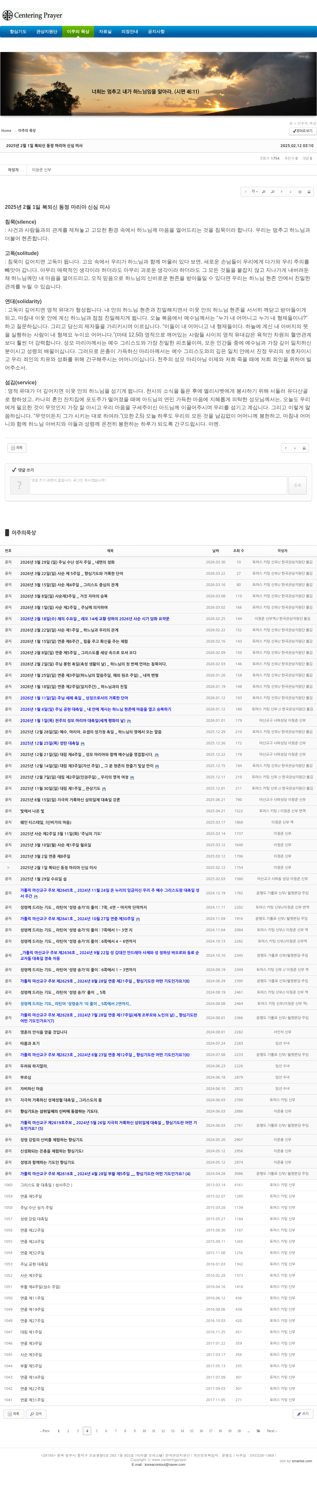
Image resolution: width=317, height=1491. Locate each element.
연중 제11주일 (32, 1298)
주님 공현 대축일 (34, 1264)
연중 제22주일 (32, 1230)
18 (220, 1431)
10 (144, 1431)
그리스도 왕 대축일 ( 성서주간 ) (46, 1185)
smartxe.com (302, 1461)
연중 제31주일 (32, 1400)
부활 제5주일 (31, 1366)
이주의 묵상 (306, 123)
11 (153, 1431)
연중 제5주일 (31, 1196)
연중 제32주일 (32, 1253)
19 (229, 1431)
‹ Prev (45, 1431)
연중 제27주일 (32, 1321)
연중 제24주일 (32, 1242)
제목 (110, 551)
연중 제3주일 (31, 1344)
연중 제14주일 (32, 1377)
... (248, 1431)
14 (182, 1431)
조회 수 (238, 551)
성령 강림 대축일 (34, 1219)
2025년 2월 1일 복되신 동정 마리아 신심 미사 (44, 146)
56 (258, 1431)
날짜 (215, 551)
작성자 (283, 551)
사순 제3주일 (31, 1276)
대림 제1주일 (31, 1332)
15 (191, 1431)
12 (163, 1431)
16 (201, 1431)
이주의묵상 (24, 532)
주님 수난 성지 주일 (36, 1208)
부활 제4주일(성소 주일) (40, 1287)
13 (172, 1431)
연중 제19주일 (32, 1310)
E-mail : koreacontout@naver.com (158, 1464)
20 (239, 1431)
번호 (8, 551)
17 (210, 1431)
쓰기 (302, 1414)
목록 (16, 448)
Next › (272, 1431)
